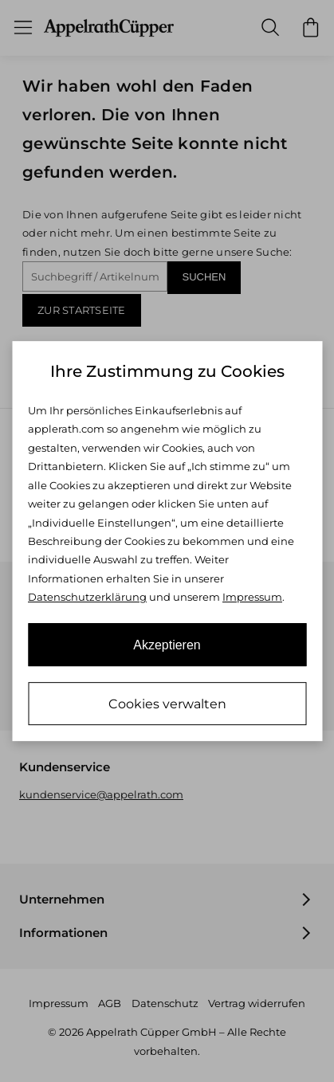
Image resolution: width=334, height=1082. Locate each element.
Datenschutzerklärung (87, 596)
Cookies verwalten (167, 704)
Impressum (252, 596)
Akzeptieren (167, 645)
